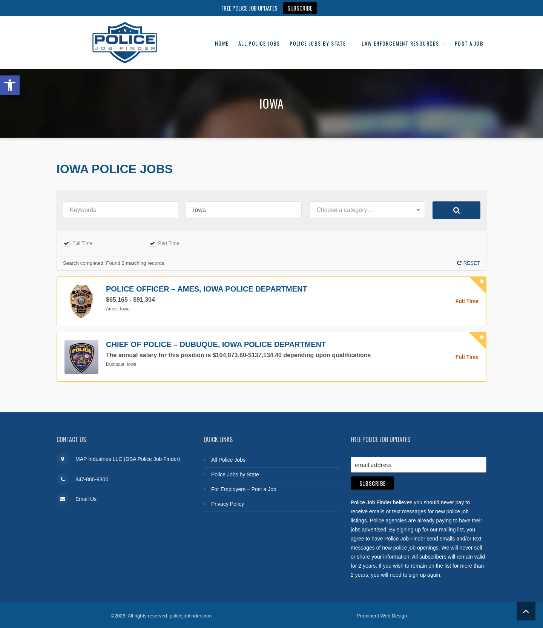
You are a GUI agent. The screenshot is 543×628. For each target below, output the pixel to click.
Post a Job (466, 52)
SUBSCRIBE (299, 8)
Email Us (86, 499)
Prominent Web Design (382, 614)
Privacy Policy (227, 504)
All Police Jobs (286, 34)
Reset (471, 263)
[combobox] (367, 210)
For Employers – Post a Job (243, 489)
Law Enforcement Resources (436, 34)
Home (244, 34)
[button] (10, 85)
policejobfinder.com (191, 614)
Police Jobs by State (349, 34)
